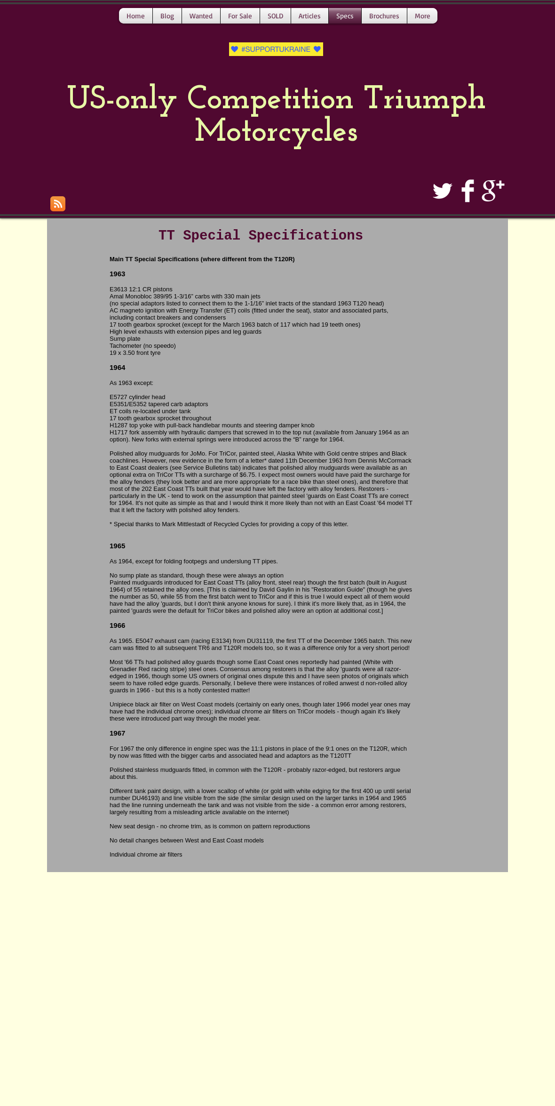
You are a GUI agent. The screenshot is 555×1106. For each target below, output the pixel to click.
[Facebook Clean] (467, 190)
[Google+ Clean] (493, 190)
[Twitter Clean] (442, 190)
